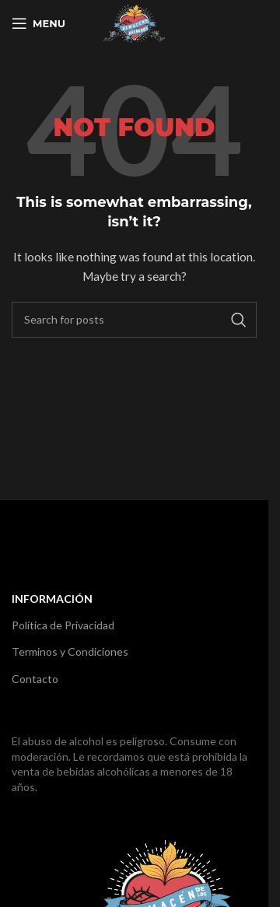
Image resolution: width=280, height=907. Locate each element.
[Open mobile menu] (38, 23)
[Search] (134, 320)
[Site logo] (134, 22)
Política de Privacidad (63, 625)
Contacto (35, 678)
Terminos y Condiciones (70, 651)
